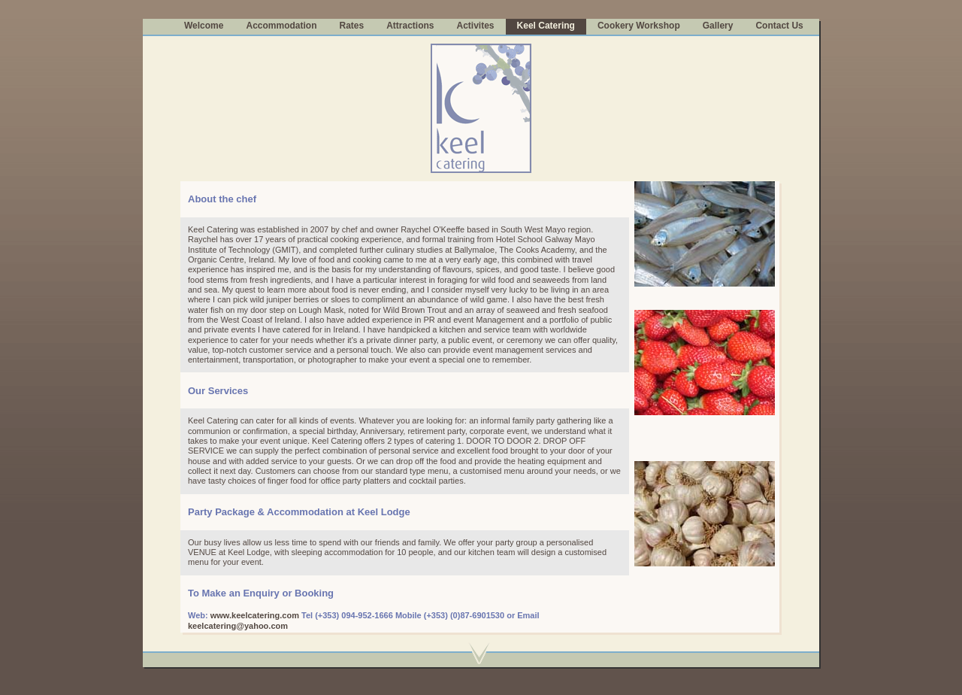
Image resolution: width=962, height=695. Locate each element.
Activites (476, 25)
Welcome (203, 25)
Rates (351, 25)
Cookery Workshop (638, 25)
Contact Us (779, 25)
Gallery (718, 25)
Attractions (410, 25)
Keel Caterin (211, 229)
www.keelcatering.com (254, 615)
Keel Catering (546, 25)
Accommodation (281, 25)
